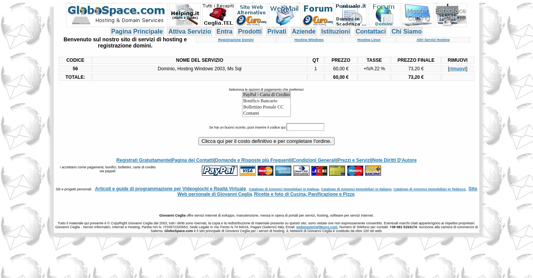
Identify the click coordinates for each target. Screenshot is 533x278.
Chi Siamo (406, 31)
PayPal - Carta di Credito (267, 95)
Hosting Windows (308, 40)
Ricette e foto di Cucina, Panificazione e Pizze (304, 194)
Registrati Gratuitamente (143, 160)
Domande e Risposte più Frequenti (253, 160)
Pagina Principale (137, 31)
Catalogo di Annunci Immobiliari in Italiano (356, 189)
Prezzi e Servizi (354, 160)
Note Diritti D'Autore (394, 160)
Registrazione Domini (236, 40)
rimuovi (457, 68)
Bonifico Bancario (267, 101)
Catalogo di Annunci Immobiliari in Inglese (284, 189)
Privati (276, 31)
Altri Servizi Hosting (433, 40)
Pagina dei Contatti (193, 160)
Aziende (304, 31)
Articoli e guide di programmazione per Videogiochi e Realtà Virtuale (170, 189)
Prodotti (249, 31)
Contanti (267, 113)
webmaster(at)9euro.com (317, 227)
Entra (224, 31)
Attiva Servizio (189, 31)
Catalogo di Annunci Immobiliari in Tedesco (429, 189)
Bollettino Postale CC (267, 107)
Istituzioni (335, 31)
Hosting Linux (369, 40)
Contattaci (371, 31)
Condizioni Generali (315, 160)
